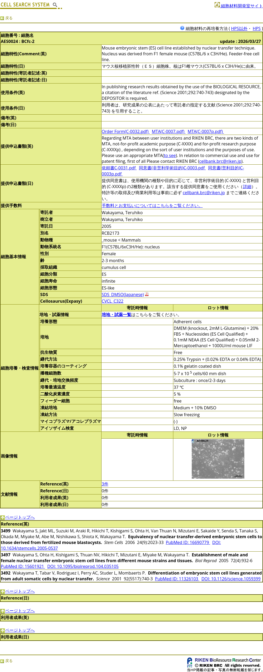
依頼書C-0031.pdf (119, 168)
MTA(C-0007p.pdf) (206, 131)
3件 (105, 484)
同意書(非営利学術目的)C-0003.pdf (172, 168)
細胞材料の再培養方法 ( (205, 28)
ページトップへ (17, 517)
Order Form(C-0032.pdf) (126, 131)
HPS (257, 28)
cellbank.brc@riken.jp (220, 161)
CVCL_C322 (113, 301)
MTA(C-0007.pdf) (168, 131)
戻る (6, 17)
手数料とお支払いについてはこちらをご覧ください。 (152, 205)
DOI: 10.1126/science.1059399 (231, 579)
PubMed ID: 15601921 (23, 566)
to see (170, 155)
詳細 (247, 186)
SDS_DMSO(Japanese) (123, 294)
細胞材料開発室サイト (239, 6)
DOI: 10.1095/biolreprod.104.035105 (83, 566)
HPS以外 (239, 28)
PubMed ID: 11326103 (177, 579)
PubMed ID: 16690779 (188, 542)
